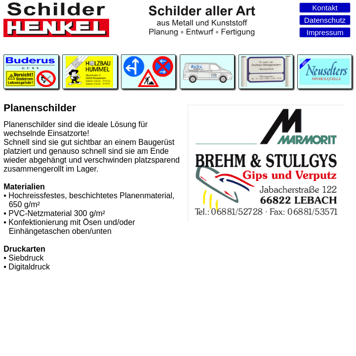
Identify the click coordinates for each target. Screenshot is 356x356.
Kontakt (325, 7)
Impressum (324, 32)
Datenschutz (325, 20)
